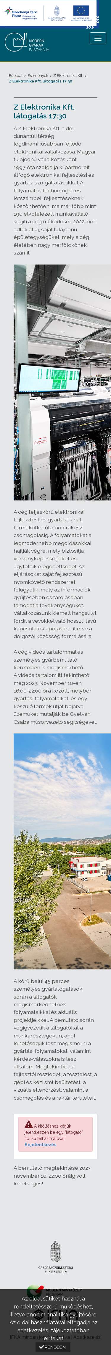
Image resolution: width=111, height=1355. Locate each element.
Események (38, 75)
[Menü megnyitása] (98, 38)
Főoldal (15, 75)
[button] (53, 1347)
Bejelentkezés (40, 1144)
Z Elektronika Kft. (68, 75)
